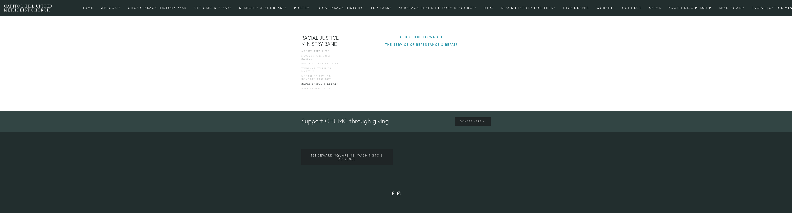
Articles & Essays (213, 8)
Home (87, 8)
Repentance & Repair (320, 83)
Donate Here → (472, 121)
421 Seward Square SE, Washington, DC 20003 (347, 157)
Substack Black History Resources (438, 8)
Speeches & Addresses (263, 8)
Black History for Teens (528, 8)
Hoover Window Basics (316, 57)
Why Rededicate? (316, 88)
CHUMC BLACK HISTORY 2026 (157, 8)
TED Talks (381, 8)
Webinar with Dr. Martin (317, 70)
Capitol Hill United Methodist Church (28, 7)
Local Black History (340, 8)
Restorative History (320, 63)
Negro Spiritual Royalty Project (316, 77)
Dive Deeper (576, 8)
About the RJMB (315, 51)
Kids (489, 8)
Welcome (111, 8)
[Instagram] (399, 193)
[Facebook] (393, 193)
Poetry (301, 8)
